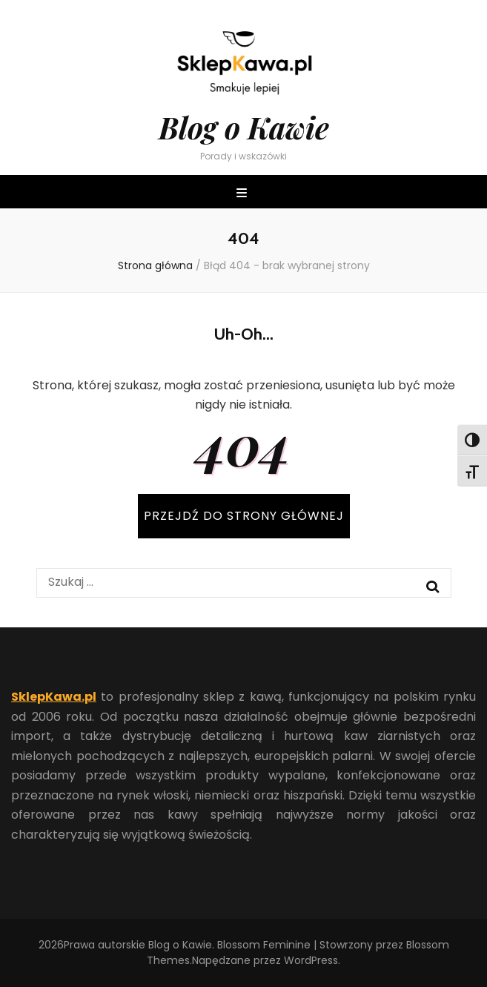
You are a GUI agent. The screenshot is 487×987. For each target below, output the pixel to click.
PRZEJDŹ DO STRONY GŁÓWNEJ (244, 515)
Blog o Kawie (244, 127)
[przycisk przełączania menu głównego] (243, 194)
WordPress (311, 960)
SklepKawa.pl (53, 696)
